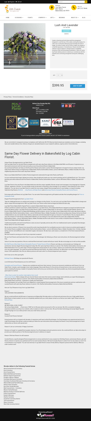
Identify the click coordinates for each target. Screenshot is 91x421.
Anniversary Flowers (10, 277)
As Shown (66, 31)
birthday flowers (37, 190)
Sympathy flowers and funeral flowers (67, 190)
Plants (30, 17)
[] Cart (19, 1)
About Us (74, 17)
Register (11, 1)
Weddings (62, 17)
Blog (83, 17)
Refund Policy (8, 300)
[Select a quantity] (60, 75)
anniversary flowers (50, 190)
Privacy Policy (7, 97)
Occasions (18, 17)
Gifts (52, 17)
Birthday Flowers (9, 258)
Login (5, 1)
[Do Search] (86, 1)
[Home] (13, 9)
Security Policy (29, 97)
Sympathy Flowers (31, 244)
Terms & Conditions (18, 97)
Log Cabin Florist (28, 199)
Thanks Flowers (41, 244)
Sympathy (41, 17)
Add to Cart (77, 86)
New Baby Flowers (20, 244)
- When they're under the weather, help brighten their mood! (21, 275)
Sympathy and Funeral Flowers (13, 265)
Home (7, 17)
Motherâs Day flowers (25, 190)
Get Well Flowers (9, 244)
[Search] (71, 1)
